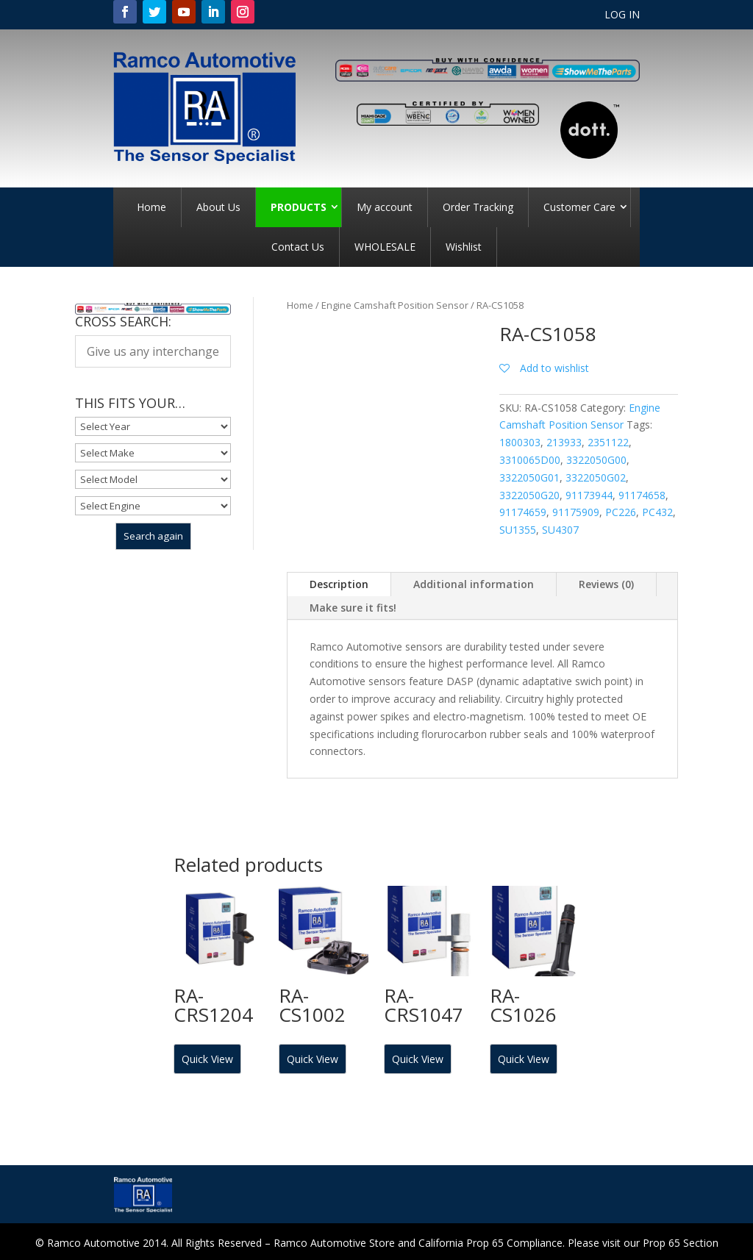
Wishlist (464, 247)
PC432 (657, 512)
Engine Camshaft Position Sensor (394, 305)
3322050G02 (595, 477)
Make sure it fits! (353, 608)
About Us (218, 207)
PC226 (620, 512)
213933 (564, 442)
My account (385, 207)
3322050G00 (596, 460)
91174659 (522, 512)
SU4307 (560, 530)
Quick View (207, 1059)
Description (339, 584)
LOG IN (622, 15)
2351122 (608, 442)
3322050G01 (529, 477)
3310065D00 (529, 460)
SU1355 (517, 530)
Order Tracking (478, 207)
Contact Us (297, 247)
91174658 (641, 495)
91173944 (589, 495)
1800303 (519, 442)
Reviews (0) (606, 584)
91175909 (575, 512)
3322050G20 (529, 495)
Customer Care (579, 207)
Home (151, 207)
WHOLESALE (384, 247)
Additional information (473, 584)
